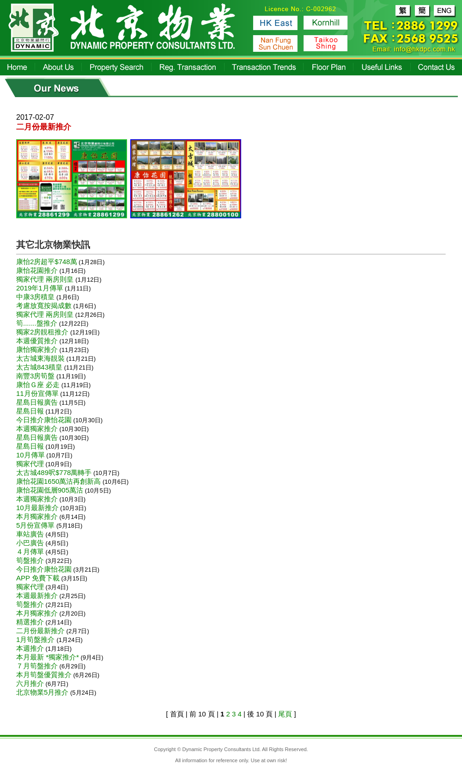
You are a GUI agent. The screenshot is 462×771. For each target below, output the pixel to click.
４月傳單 (30, 551)
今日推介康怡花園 (44, 420)
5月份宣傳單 (35, 525)
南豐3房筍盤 (35, 376)
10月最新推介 (37, 508)
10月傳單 (30, 455)
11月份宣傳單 (37, 393)
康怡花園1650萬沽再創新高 (58, 481)
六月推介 (30, 683)
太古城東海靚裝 (40, 358)
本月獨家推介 (37, 516)
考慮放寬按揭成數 (44, 305)
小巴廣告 (30, 543)
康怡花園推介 (37, 270)
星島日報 (30, 411)
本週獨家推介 (37, 428)
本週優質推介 (37, 341)
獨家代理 (30, 464)
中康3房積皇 (35, 297)
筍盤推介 (30, 560)
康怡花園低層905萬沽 (49, 490)
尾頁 (285, 714)
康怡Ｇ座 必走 (38, 385)
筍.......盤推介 (36, 323)
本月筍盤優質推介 (44, 674)
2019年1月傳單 (39, 288)
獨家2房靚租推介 (42, 332)
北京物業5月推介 (42, 692)
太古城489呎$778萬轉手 (53, 472)
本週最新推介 (37, 595)
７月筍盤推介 (37, 666)
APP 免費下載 (38, 578)
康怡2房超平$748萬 (46, 261)
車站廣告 (30, 534)
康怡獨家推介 (37, 349)
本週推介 (30, 648)
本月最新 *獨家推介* (47, 657)
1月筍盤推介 (36, 639)
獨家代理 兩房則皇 (45, 279)
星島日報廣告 (37, 402)
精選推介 (30, 622)
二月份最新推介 (40, 631)
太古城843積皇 (39, 367)
